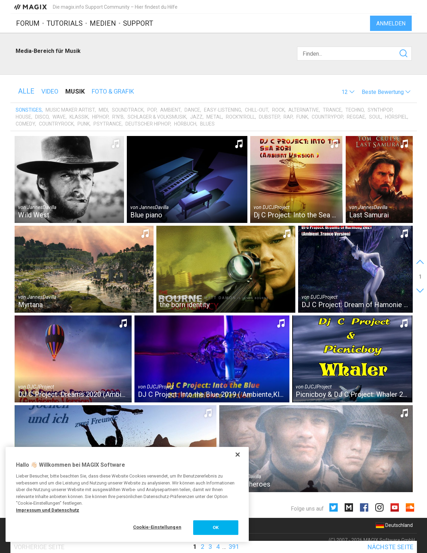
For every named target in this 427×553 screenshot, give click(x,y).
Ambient (170, 110)
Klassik (78, 117)
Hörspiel (396, 117)
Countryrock (56, 124)
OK (216, 527)
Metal (214, 117)
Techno (354, 110)
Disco (42, 117)
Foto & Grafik (113, 91)
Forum (28, 23)
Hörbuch (185, 124)
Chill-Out (256, 110)
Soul (375, 117)
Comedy (25, 124)
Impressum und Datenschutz (47, 510)
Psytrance (107, 124)
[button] (348, 92)
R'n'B (118, 117)
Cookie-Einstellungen (157, 527)
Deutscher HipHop (147, 124)
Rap (288, 117)
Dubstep (269, 117)
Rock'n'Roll (240, 117)
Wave (59, 117)
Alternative (303, 110)
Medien (103, 23)
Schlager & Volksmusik (157, 117)
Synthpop (380, 110)
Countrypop (327, 117)
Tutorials (65, 23)
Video (49, 91)
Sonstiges (29, 110)
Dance (192, 110)
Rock (278, 110)
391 (234, 546)
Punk (83, 124)
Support (138, 23)
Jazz (196, 117)
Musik (75, 91)
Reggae (356, 117)
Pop (151, 110)
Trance (332, 110)
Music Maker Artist (70, 110)
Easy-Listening (222, 110)
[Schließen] (237, 454)
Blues (207, 124)
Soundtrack (127, 110)
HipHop (100, 117)
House (23, 117)
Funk (302, 117)
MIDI (103, 110)
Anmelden (390, 23)
